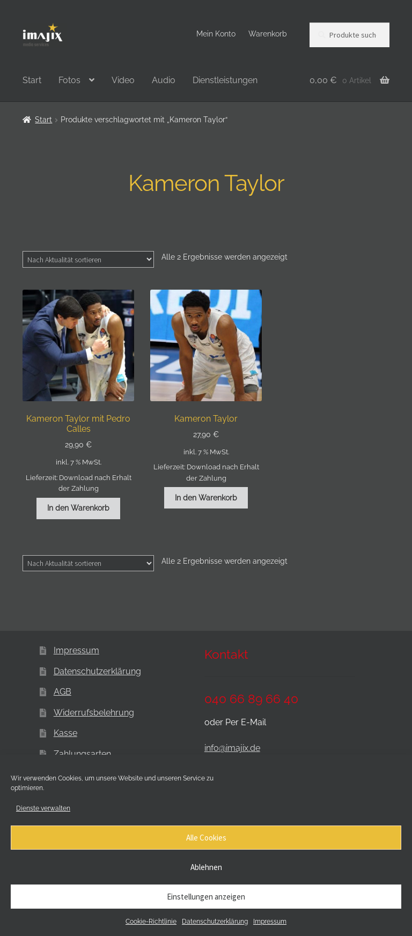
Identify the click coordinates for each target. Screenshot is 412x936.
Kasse (65, 733)
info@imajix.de (232, 748)
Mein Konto (216, 34)
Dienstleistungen (225, 80)
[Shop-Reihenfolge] (88, 259)
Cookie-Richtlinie (151, 921)
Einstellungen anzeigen (206, 896)
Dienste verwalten (43, 808)
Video (123, 80)
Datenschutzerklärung (215, 921)
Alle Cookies (206, 837)
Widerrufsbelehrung (94, 712)
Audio (163, 80)
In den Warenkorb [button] (78, 508)
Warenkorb (267, 34)
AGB (62, 692)
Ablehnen (206, 867)
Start (32, 80)
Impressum (269, 921)
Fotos (69, 80)
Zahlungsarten (82, 754)
